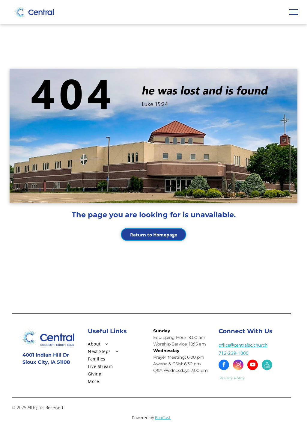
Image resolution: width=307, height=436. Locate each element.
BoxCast (163, 417)
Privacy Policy (232, 378)
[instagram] (238, 366)
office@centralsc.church (243, 345)
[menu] (294, 12)
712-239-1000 (234, 353)
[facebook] (224, 366)
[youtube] (252, 366)
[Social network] (267, 366)
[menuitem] (115, 344)
